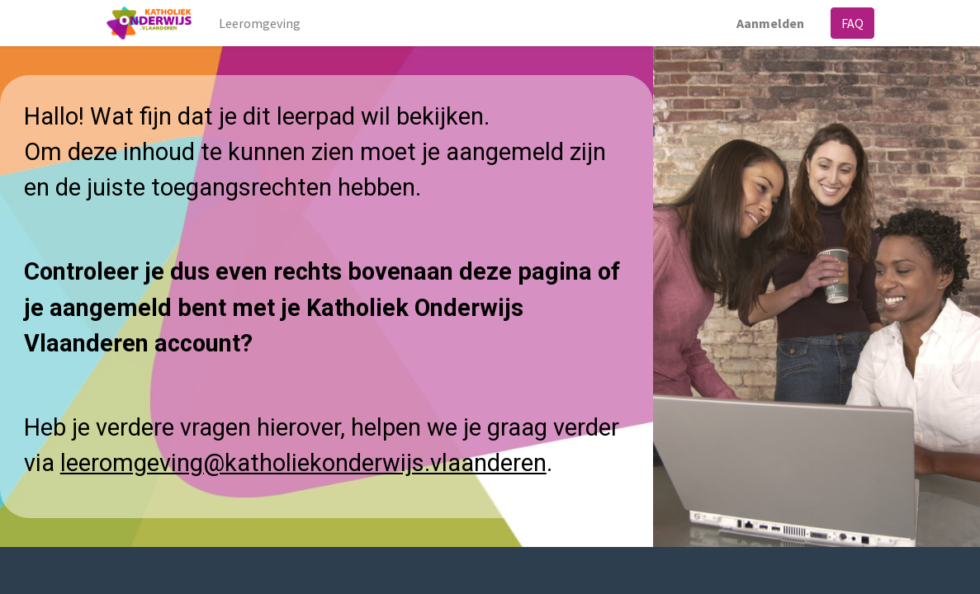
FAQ (852, 23)
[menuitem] (259, 23)
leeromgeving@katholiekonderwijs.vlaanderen (303, 463)
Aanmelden (770, 23)
